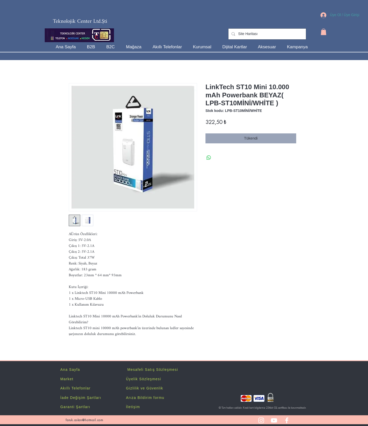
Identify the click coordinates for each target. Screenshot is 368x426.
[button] (323, 31)
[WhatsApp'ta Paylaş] (209, 158)
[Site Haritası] (266, 34)
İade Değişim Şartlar (80, 398)
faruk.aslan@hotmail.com (84, 420)
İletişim (133, 407)
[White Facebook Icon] (287, 420)
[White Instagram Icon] (261, 420)
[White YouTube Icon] (274, 420)
